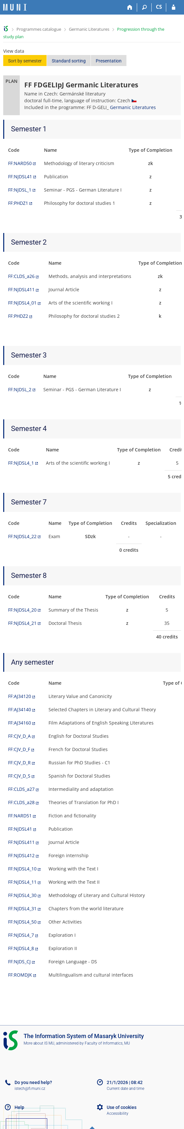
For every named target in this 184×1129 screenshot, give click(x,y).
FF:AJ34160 (19, 723)
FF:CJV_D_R (19, 762)
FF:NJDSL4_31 (22, 908)
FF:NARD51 (20, 816)
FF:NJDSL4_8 (21, 948)
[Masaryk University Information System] (15, 7)
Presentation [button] (109, 60)
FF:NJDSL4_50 (22, 922)
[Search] (144, 7)
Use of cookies (121, 1107)
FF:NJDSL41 (20, 176)
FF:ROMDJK (20, 975)
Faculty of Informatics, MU (107, 1043)
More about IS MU (39, 1043)
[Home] (130, 7)
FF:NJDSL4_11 (22, 882)
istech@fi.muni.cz (30, 1088)
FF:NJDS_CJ (19, 961)
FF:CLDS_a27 (21, 789)
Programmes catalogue (38, 29)
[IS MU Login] (173, 7)
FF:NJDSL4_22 (22, 536)
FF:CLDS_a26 (21, 276)
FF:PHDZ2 (18, 316)
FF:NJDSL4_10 (22, 869)
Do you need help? (33, 1082)
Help (19, 1107)
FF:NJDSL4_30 (22, 895)
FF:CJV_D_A (19, 736)
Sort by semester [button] (25, 60)
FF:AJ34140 (19, 709)
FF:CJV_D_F (19, 749)
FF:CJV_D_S (19, 776)
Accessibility (117, 1113)
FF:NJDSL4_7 (21, 935)
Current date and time (125, 1088)
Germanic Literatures (89, 29)
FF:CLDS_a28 (21, 802)
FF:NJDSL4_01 (22, 303)
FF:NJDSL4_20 (22, 610)
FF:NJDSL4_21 (22, 623)
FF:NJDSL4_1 (21, 463)
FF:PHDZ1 (18, 203)
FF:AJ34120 (19, 696)
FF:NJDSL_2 (19, 389)
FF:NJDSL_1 (19, 190)
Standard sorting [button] (69, 60)
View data (13, 51)
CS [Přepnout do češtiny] (159, 6)
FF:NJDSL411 (21, 289)
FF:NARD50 (20, 163)
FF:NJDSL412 (21, 855)
